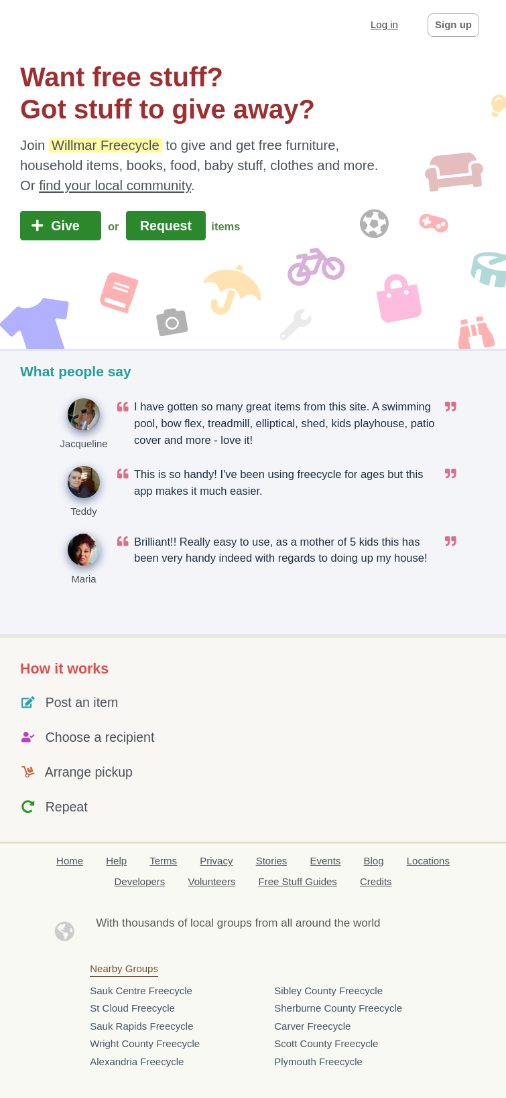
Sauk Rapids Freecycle (141, 1026)
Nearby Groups (124, 968)
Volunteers (212, 881)
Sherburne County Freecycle (338, 1008)
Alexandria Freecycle (137, 1061)
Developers (139, 881)
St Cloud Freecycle (132, 1008)
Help (116, 860)
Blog (374, 860)
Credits (376, 881)
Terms (163, 860)
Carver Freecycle (312, 1026)
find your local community (115, 185)
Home (69, 860)
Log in (384, 24)
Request (166, 225)
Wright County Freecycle (145, 1043)
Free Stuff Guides (298, 881)
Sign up (453, 24)
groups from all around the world (299, 923)
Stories (272, 860)
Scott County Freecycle (326, 1043)
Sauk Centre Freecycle (141, 990)
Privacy (216, 860)
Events (325, 860)
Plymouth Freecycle (318, 1061)
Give (60, 225)
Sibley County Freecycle (328, 990)
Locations (428, 860)
